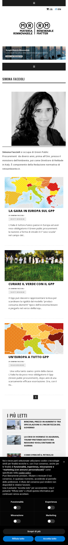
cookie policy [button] (25, 473)
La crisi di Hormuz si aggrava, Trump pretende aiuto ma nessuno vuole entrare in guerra (41, 441)
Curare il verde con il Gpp (31, 284)
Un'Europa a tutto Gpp (29, 357)
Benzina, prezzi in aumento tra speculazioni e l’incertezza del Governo (42, 424)
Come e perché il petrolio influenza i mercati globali (40, 456)
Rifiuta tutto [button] (18, 538)
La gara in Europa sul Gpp (32, 211)
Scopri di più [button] (34, 531)
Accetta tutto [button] (49, 538)
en (59, 9)
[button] (63, 461)
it (56, 9)
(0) (49, 9)
